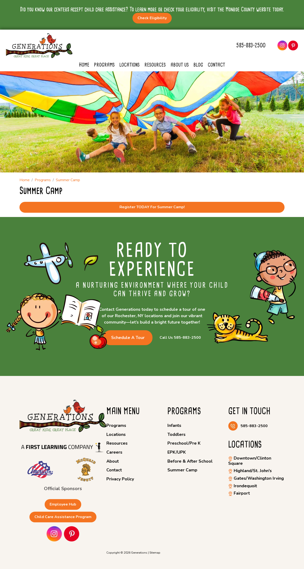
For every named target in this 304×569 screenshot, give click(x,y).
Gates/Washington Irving (256, 478)
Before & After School (190, 461)
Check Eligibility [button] (152, 18)
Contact (216, 65)
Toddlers (176, 434)
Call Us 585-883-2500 (180, 337)
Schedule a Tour (128, 337)
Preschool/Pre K (184, 443)
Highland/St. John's (250, 471)
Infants (174, 425)
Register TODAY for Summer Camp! (152, 207)
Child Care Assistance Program (62, 516)
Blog (198, 65)
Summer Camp (182, 470)
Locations (129, 65)
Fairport (239, 493)
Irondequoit (242, 486)
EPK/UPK (176, 452)
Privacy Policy (120, 479)
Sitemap (154, 553)
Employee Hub (63, 504)
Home (84, 65)
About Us (180, 65)
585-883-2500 (251, 45)
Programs (104, 65)
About (112, 461)
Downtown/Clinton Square (249, 460)
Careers (114, 452)
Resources (155, 65)
